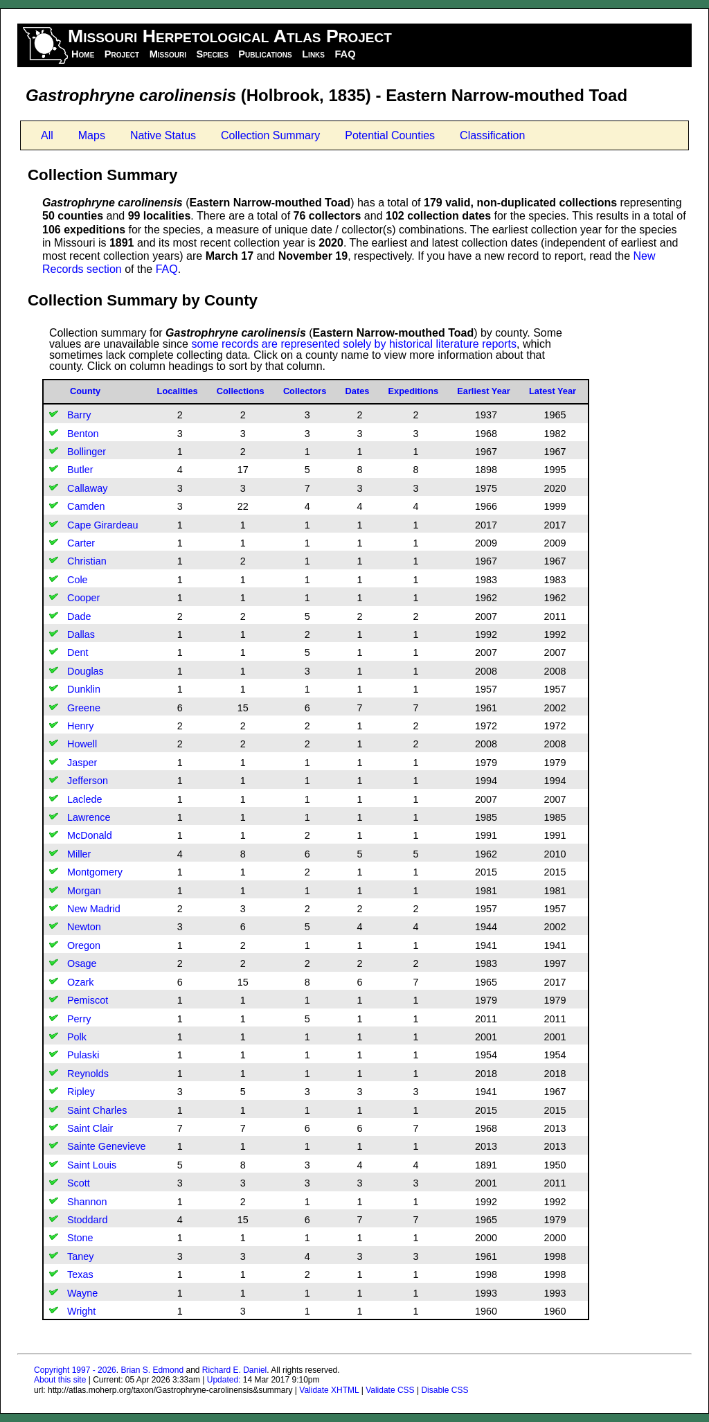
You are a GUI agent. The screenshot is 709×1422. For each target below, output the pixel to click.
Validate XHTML (329, 1390)
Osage (81, 963)
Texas (80, 1274)
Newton (84, 926)
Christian (87, 561)
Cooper (83, 597)
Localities (177, 391)
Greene (83, 707)
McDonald (89, 835)
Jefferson (87, 780)
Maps (91, 135)
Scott (78, 1183)
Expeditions (413, 391)
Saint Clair (90, 1128)
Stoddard (87, 1219)
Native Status (163, 135)
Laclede (84, 799)
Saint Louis (91, 1165)
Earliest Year (483, 391)
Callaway (87, 488)
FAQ (344, 54)
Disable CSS (444, 1390)
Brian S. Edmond (151, 1370)
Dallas (81, 634)
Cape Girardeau (102, 525)
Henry (80, 725)
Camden (86, 506)
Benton (83, 433)
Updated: (224, 1380)
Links (313, 54)
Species (212, 54)
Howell (82, 743)
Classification (492, 135)
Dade (79, 616)
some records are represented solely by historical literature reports (354, 344)
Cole (77, 579)
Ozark (80, 982)
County (85, 391)
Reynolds (88, 1073)
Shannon (87, 1201)
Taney (80, 1256)
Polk (77, 1036)
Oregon (83, 945)
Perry (79, 1018)
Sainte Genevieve (106, 1146)
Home (82, 54)
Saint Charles (97, 1110)
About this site (60, 1380)
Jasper (82, 762)
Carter (81, 543)
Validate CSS (390, 1390)
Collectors (305, 391)
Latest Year (552, 391)
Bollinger (86, 451)
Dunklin (83, 689)
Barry (79, 414)
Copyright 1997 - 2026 (75, 1370)
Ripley (81, 1091)
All (47, 135)
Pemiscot (87, 1000)
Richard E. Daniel (234, 1370)
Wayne (82, 1293)
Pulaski (83, 1054)
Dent (77, 652)
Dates (357, 391)
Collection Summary (270, 135)
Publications (264, 54)
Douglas (85, 671)
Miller (79, 854)
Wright (81, 1311)
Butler (80, 469)
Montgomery (95, 872)
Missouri (168, 54)
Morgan (84, 890)
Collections (240, 391)
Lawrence (88, 817)
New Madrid (93, 908)
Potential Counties (390, 135)
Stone (80, 1237)
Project (122, 54)
